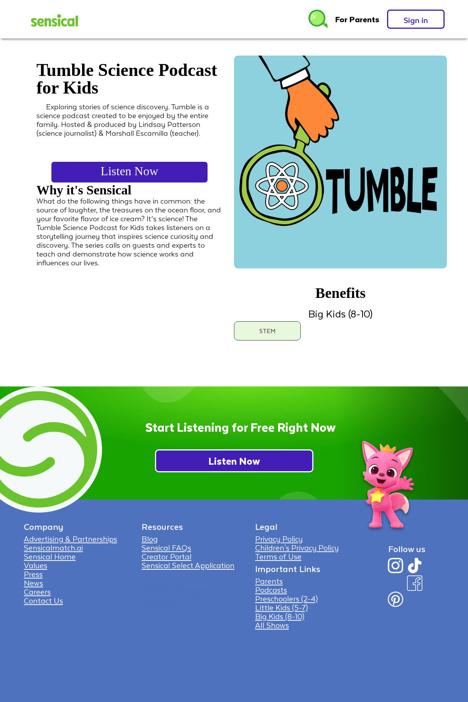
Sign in (416, 19)
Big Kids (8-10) (279, 616)
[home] (54, 19)
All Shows (272, 625)
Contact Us (43, 600)
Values (35, 565)
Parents (269, 581)
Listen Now (129, 171)
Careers (37, 591)
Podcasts (271, 589)
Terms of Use (278, 556)
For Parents (357, 19)
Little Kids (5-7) (281, 607)
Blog (150, 539)
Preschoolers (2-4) (286, 598)
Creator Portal (166, 556)
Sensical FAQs (166, 547)
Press (33, 574)
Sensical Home (50, 556)
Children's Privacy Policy (297, 547)
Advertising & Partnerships (70, 539)
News (33, 583)
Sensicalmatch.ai (53, 547)
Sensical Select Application (188, 565)
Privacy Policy (279, 539)
